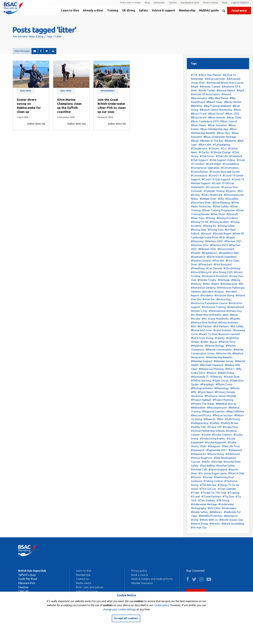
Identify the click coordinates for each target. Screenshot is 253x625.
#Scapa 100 (214, 426)
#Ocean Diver (232, 376)
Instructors (159, 2)
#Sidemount (232, 454)
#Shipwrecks (198, 454)
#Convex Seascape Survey (224, 171)
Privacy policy (139, 570)
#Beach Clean (214, 102)
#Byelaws (230, 140)
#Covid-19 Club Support (216, 179)
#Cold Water (213, 163)
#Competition (231, 163)
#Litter (204, 341)
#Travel (195, 496)
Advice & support (163, 10)
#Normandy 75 (200, 376)
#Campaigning (221, 144)
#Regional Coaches (213, 411)
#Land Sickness (222, 330)
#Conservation (229, 167)
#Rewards (210, 419)
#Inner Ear (208, 299)
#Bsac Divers (198, 125)
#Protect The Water (202, 403)
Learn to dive (70, 10)
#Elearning (197, 241)
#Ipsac (234, 314)
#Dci (240, 191)
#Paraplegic (207, 384)
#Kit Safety (236, 326)
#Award (226, 94)
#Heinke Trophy (207, 279)
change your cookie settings (119, 609)
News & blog (36, 36)
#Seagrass (214, 446)
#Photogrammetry (202, 388)
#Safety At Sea (229, 423)
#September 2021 (216, 450)
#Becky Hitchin (232, 102)
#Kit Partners (221, 326)
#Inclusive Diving (224, 295)
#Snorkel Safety (225, 465)
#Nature (211, 372)
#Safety (214, 423)
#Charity (204, 152)
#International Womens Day (225, 310)
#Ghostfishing (231, 268)
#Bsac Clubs (234, 117)
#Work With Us (209, 519)
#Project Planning (223, 399)
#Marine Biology (214, 345)
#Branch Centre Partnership (216, 109)
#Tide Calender (227, 488)
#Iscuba (195, 318)
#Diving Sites (198, 229)
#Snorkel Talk (199, 469)
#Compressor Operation (205, 167)
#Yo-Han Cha (199, 527)
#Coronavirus (199, 175)
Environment (108, 91)
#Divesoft (232, 214)
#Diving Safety (226, 225)
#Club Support (199, 160)
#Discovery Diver (201, 202)
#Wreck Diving (199, 523)
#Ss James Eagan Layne (212, 473)
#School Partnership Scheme (207, 430)
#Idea (206, 283)
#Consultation (199, 171)
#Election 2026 (207, 249)
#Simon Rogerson (201, 457)
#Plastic (235, 388)
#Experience (198, 256)
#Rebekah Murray (226, 403)
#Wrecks (214, 523)
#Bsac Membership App (214, 129)
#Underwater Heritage (204, 504)
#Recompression (217, 407)
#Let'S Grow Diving (202, 338)
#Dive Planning (221, 202)
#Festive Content (201, 260)
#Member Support (201, 361)
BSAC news (25, 91)
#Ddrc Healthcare (212, 194)
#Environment (226, 249)
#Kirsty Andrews (228, 322)
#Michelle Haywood (211, 365)
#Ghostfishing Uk (201, 272)
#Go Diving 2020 (223, 272)
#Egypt (230, 237)
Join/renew (239, 10)
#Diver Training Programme (218, 210)
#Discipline (231, 198)
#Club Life (222, 156)
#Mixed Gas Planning (211, 368)
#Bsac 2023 (232, 113)
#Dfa (221, 198)
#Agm (194, 86)
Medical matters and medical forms (152, 578)
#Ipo (225, 314)
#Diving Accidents (227, 218)
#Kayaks (235, 318)
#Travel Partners (211, 496)
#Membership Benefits (219, 357)
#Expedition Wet (229, 252)
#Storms (196, 477)
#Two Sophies (206, 500)
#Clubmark (235, 156)
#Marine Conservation (219, 349)
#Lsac (213, 341)
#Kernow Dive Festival (204, 322)
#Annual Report (226, 90)
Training (112, 10)
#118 (194, 74)
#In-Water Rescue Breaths (206, 314)
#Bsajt (195, 140)
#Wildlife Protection (211, 515)
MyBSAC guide (209, 10)
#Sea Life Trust (231, 446)
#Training (233, 492)
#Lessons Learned (229, 334)
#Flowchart (205, 264)
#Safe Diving (232, 419)
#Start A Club (236, 473)
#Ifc (241, 283)
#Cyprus (231, 191)
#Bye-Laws (204, 144)
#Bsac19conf (216, 113)
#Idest (215, 283)
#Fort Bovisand (222, 264)
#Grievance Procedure (215, 276)
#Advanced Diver (215, 78)
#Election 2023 (219, 245)
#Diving (210, 218)
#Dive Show (218, 214)
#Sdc (203, 446)
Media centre (83, 583)
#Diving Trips (215, 229)
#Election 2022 (199, 245)
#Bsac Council (228, 121)
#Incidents (206, 295)
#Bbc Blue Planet (218, 98)
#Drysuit (206, 233)
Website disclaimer (87, 591)
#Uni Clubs (214, 508)
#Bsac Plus (223, 133)
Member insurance (142, 583)
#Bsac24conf (199, 117)
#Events (195, 252)
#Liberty (219, 338)
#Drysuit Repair (222, 233)
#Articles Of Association (205, 94)
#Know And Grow (201, 330)
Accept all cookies (126, 618)
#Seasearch (198, 450)
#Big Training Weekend (217, 105)
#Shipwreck (235, 450)
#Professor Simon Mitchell (220, 396)
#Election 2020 (214, 241)
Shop (224, 2)
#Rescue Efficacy (201, 415)
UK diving (128, 10)
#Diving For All (199, 221)
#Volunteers (229, 508)
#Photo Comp (224, 384)
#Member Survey (223, 361)
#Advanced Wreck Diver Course (225, 82)
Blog (147, 2)
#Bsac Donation (217, 125)
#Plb (193, 392)
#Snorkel (216, 461)
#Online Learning (201, 380)
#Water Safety (199, 512)
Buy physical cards (190, 2)
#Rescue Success (223, 415)
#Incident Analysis (213, 291)
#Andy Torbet (206, 90)
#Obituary (216, 376)
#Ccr (224, 148)
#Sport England (218, 469)
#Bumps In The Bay (211, 140)
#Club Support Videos (222, 160)
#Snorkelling (207, 465)
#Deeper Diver (208, 198)
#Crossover (213, 187)
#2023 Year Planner (210, 74)
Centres (173, 2)
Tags (49, 36)
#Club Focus (207, 156)
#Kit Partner (204, 326)
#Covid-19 (215, 175)
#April (240, 90)
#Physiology (221, 388)
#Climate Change (221, 152)
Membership (187, 10)
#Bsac (237, 109)
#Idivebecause (228, 283)
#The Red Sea (208, 484)
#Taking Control (213, 481)
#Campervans (199, 148)
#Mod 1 (230, 368)
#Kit (193, 326)
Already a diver (93, 10)
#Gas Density (214, 268)
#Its (204, 318)
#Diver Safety (221, 206)
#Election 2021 (233, 241)
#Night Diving (226, 372)
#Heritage (223, 279)
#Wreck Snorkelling (232, 523)
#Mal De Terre (227, 341)
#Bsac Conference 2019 (205, 121)
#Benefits (196, 105)
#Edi (222, 237)
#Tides (195, 492)
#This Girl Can (207, 488)
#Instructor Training (214, 307)
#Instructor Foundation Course (209, 303)
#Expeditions (210, 252)
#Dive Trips (197, 218)
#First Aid (218, 260)
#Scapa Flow (230, 426)
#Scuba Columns (222, 434)
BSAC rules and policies (89, 587)
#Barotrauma (199, 98)
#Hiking (235, 279)
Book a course (210, 2)
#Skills (206, 461)
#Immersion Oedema (203, 287)
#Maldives (197, 345)
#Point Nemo (205, 392)
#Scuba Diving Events (212, 438)
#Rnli (220, 419)
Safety (143, 10)
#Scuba (206, 434)
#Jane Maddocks (218, 318)
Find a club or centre (130, 2)
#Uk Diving (223, 500)
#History (196, 283)
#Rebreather (198, 407)
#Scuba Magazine (215, 442)
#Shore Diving (215, 454)
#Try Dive (228, 496)
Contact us (82, 578)
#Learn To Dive (208, 334)
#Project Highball (201, 399)
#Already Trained (210, 86)
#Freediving (198, 268)
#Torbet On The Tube (213, 492)
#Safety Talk (198, 426)
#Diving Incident (219, 221)
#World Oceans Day (231, 519)
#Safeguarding (199, 423)
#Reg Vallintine (235, 411)
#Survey (207, 477)
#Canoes (214, 148)
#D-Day (195, 194)
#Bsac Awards (216, 117)
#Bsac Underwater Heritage (219, 136)
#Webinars (215, 512)
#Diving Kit (209, 225)
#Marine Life (223, 353)
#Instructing (223, 299)
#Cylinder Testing (214, 191)
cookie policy (161, 605)
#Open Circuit (220, 380)
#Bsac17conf (199, 113)
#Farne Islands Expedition (222, 256)
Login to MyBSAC (240, 2)
